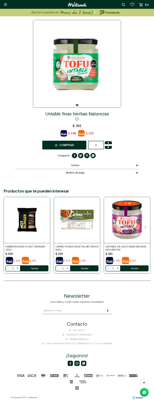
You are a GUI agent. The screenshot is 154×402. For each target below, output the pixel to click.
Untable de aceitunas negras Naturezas (126, 248)
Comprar (66, 145)
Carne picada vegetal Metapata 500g (77, 248)
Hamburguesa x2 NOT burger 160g (25, 248)
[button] (77, 105)
